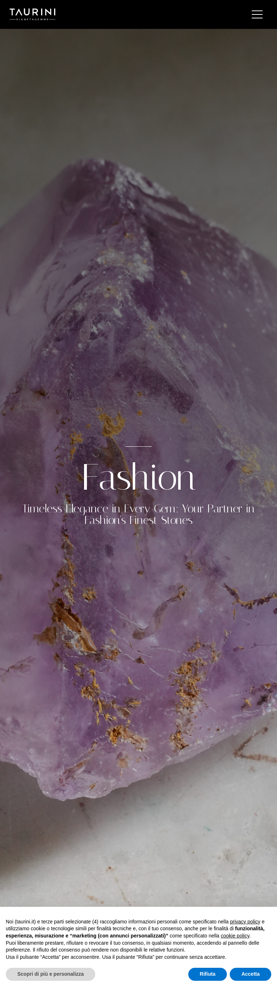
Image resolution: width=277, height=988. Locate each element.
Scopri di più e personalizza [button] (50, 974)
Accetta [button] (250, 974)
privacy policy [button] (245, 921)
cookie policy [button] (235, 936)
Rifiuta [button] (208, 974)
